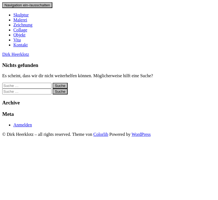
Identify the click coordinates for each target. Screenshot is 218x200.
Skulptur (21, 14)
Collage (20, 30)
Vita (17, 40)
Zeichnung (22, 24)
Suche (60, 86)
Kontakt (20, 44)
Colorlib (100, 134)
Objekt (19, 34)
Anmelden (22, 124)
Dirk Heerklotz (15, 54)
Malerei (20, 20)
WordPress (141, 134)
